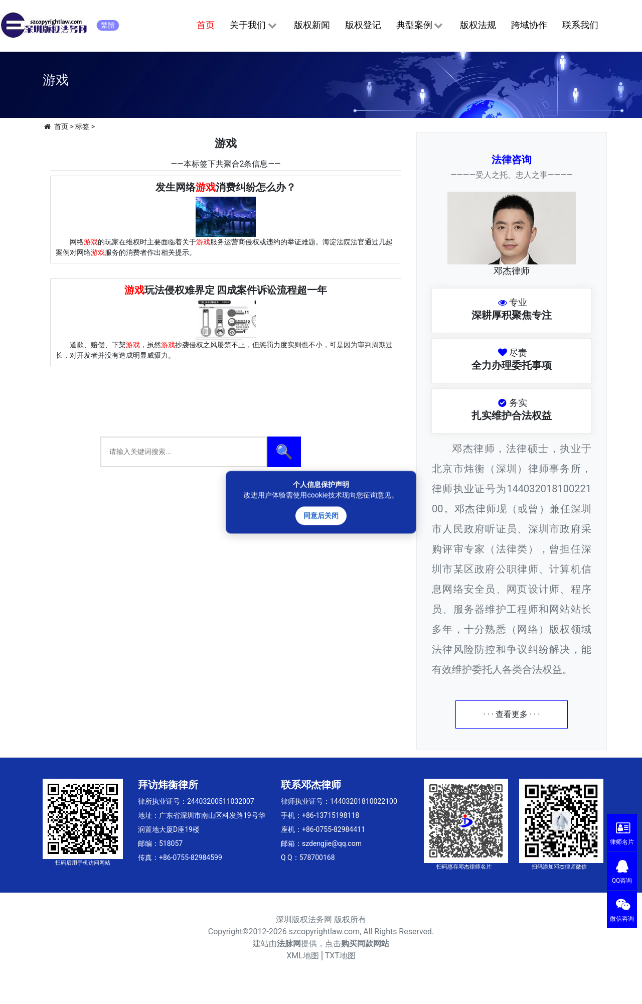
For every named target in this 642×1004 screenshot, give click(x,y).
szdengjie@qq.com (332, 843)
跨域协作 (529, 25)
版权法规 (478, 25)
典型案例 (420, 26)
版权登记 (363, 25)
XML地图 (302, 955)
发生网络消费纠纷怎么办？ (225, 187)
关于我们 (254, 26)
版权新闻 (312, 25)
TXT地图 (340, 955)
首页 (206, 25)
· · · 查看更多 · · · (512, 714)
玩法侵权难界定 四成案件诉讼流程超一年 (226, 290)
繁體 (108, 25)
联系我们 (580, 25)
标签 (82, 126)
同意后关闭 (321, 515)
